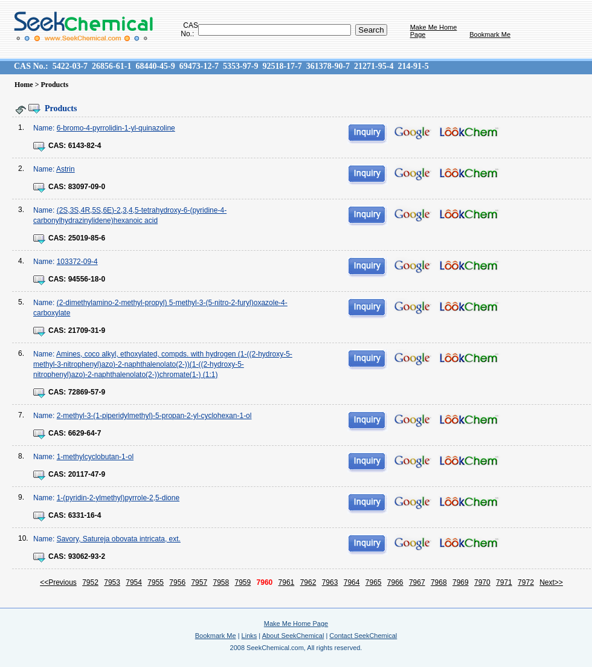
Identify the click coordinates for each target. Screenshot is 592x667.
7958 (221, 582)
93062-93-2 (86, 556)
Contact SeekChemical (363, 635)
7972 (526, 582)
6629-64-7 (84, 433)
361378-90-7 (328, 66)
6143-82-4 (84, 145)
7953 (112, 582)
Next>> (551, 582)
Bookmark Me (489, 34)
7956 (177, 582)
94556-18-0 (86, 279)
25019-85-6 (86, 238)
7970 (482, 582)
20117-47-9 (86, 474)
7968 (439, 582)
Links (249, 635)
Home (23, 84)
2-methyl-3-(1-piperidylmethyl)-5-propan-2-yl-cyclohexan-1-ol (154, 415)
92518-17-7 (281, 66)
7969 (460, 582)
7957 (199, 582)
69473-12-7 (199, 66)
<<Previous (58, 582)
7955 (155, 582)
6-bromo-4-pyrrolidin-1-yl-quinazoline (116, 128)
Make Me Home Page (296, 623)
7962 (308, 582)
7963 (330, 582)
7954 (134, 582)
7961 (286, 582)
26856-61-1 (111, 66)
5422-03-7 (70, 66)
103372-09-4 (77, 261)
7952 (90, 582)
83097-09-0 (86, 186)
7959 (243, 582)
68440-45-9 (155, 66)
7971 (504, 582)
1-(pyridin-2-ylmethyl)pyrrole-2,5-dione (118, 498)
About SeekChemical (293, 635)
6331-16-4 (84, 515)
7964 (352, 582)
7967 (417, 582)
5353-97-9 (240, 66)
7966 (395, 582)
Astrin (65, 169)
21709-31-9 (86, 330)
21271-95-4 (373, 66)
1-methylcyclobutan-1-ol (95, 457)
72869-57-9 (86, 392)
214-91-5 (412, 66)
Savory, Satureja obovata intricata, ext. (119, 539)
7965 (373, 582)
